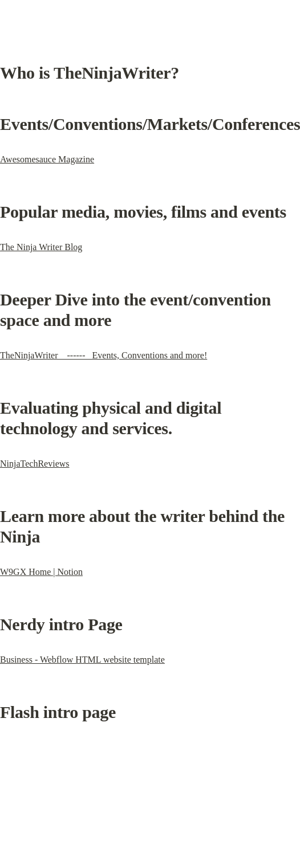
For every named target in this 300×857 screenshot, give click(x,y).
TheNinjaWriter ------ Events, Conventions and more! (103, 355)
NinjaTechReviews (35, 463)
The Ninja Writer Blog (41, 247)
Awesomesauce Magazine (47, 159)
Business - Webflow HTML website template (82, 659)
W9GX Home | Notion (41, 572)
